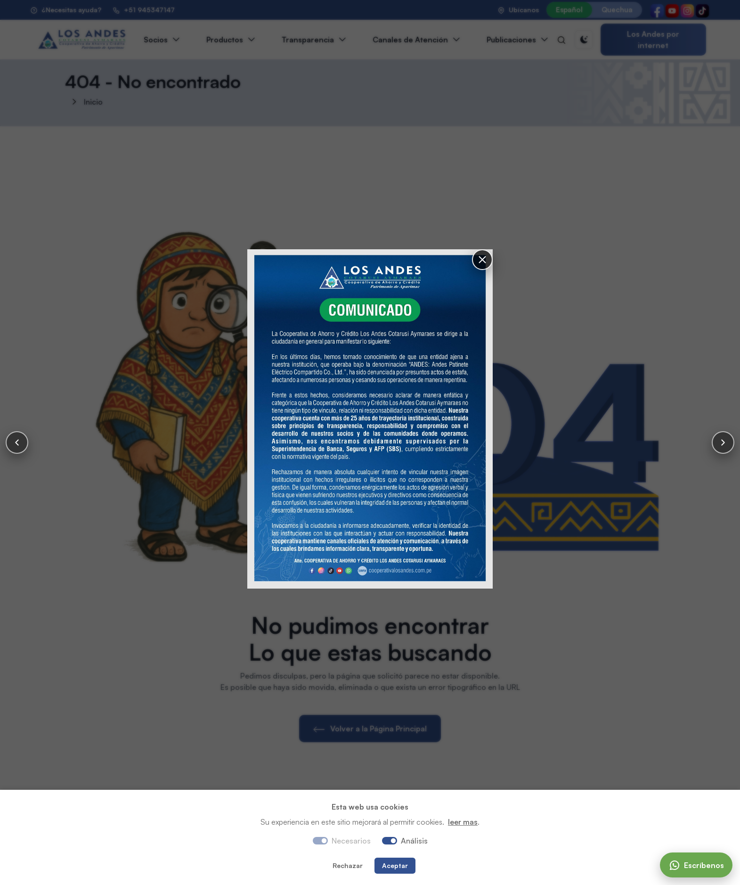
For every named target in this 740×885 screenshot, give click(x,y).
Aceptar (395, 865)
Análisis (414, 840)
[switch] (389, 840)
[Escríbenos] (696, 864)
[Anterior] (17, 442)
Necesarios (351, 840)
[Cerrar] (482, 259)
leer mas (463, 822)
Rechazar (348, 865)
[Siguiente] (723, 442)
